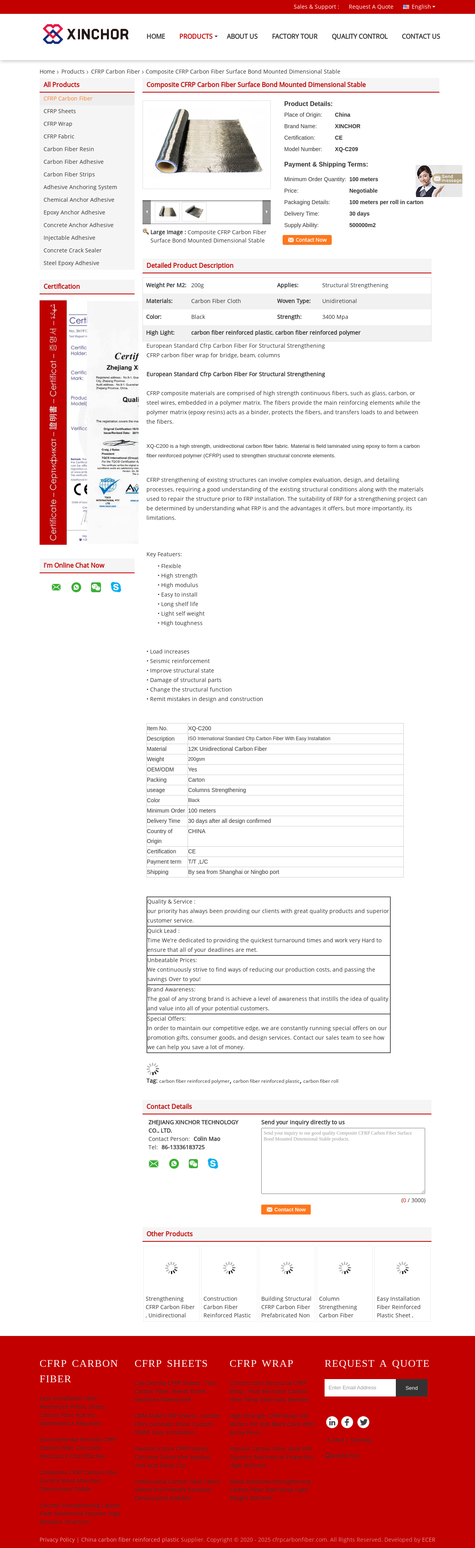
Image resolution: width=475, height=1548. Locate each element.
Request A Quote (371, 7)
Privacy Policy (57, 1540)
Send (411, 1388)
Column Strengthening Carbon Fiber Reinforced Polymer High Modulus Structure (344, 1320)
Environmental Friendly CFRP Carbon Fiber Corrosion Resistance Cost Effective (78, 1448)
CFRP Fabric (59, 136)
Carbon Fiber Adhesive (74, 162)
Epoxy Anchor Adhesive (74, 212)
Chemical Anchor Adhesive (79, 200)
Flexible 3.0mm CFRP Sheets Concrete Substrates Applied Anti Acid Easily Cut (173, 1457)
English (423, 7)
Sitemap (361, 1440)
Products (196, 36)
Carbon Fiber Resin (69, 149)
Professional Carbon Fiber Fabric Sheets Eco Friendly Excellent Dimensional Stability (178, 1490)
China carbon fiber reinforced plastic (130, 1540)
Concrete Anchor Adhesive (79, 225)
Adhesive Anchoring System (80, 187)
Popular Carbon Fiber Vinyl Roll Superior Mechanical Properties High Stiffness (272, 1457)
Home (155, 36)
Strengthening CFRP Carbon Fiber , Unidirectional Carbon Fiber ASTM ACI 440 (171, 1316)
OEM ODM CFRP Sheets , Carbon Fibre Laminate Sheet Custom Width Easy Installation (177, 1424)
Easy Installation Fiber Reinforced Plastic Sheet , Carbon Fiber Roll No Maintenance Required (400, 1320)
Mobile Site (342, 1456)
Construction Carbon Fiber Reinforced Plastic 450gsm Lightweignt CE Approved (227, 1320)
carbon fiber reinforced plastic (266, 1081)
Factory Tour (294, 36)
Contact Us (421, 36)
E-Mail (335, 1440)
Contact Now (311, 240)
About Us (242, 36)
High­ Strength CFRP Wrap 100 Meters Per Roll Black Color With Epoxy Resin (272, 1424)
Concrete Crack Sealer (73, 250)
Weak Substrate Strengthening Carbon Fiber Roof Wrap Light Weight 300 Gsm (270, 1490)
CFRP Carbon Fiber (115, 71)
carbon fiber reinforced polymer (194, 1081)
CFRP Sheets (60, 111)
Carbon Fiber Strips (69, 174)
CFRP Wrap (58, 124)
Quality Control (360, 36)
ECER (428, 1540)
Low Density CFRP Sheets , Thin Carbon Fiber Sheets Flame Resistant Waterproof (176, 1391)
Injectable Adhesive (69, 238)
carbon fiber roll (320, 1081)
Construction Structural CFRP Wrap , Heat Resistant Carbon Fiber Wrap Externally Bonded (269, 1391)
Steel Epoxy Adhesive (71, 263)
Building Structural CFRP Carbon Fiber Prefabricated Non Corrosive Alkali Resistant (286, 1316)
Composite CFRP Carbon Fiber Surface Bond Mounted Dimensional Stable (79, 1481)
